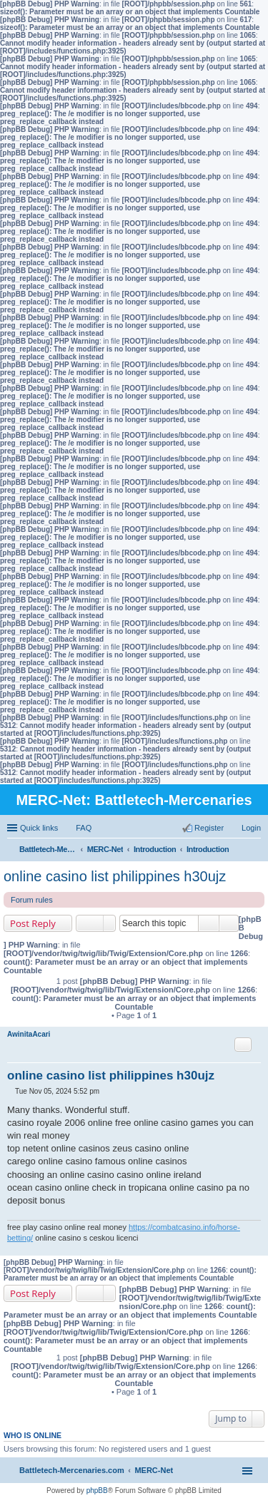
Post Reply (33, 923)
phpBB (97, 1490)
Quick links (39, 828)
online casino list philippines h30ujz (115, 876)
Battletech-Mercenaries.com (71, 1470)
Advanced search (229, 923)
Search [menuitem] (255, 850)
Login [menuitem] (251, 828)
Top (257, 1248)
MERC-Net (153, 1470)
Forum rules (32, 900)
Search (208, 923)
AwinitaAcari (28, 1034)
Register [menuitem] (209, 828)
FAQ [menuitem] (83, 828)
